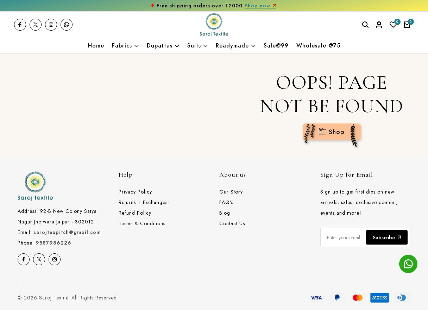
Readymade (236, 46)
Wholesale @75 (318, 46)
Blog (224, 212)
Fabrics (125, 46)
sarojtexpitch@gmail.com (67, 232)
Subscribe (387, 237)
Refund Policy (135, 212)
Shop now (260, 5)
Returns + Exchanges (143, 202)
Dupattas (163, 46)
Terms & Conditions (142, 223)
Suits (197, 46)
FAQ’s (226, 202)
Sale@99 (276, 46)
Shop (331, 132)
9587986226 (53, 242)
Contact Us (232, 223)
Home (96, 46)
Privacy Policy (135, 191)
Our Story (231, 191)
